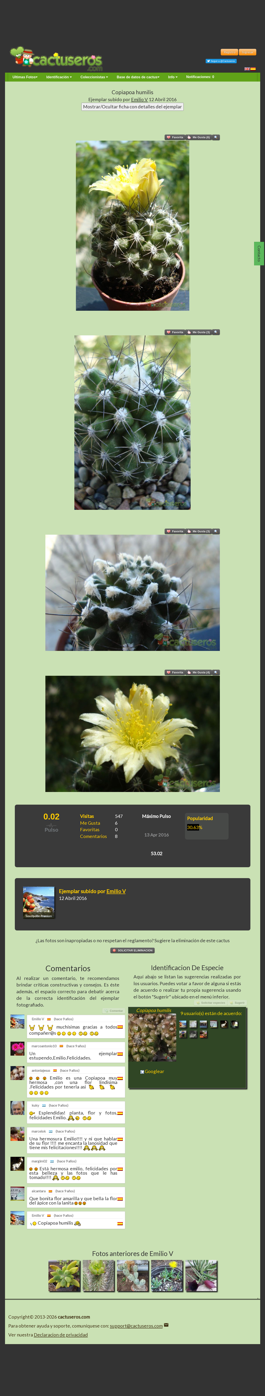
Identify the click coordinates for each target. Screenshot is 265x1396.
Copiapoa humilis (132, 92)
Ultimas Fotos (25, 77)
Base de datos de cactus (138, 77)
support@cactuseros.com (136, 1326)
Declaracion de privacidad (61, 1335)
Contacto (259, 254)
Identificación (59, 77)
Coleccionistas (94, 77)
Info (173, 77)
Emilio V (139, 99)
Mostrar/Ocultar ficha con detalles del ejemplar (132, 106)
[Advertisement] (132, 22)
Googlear (152, 1071)
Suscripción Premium (39, 916)
